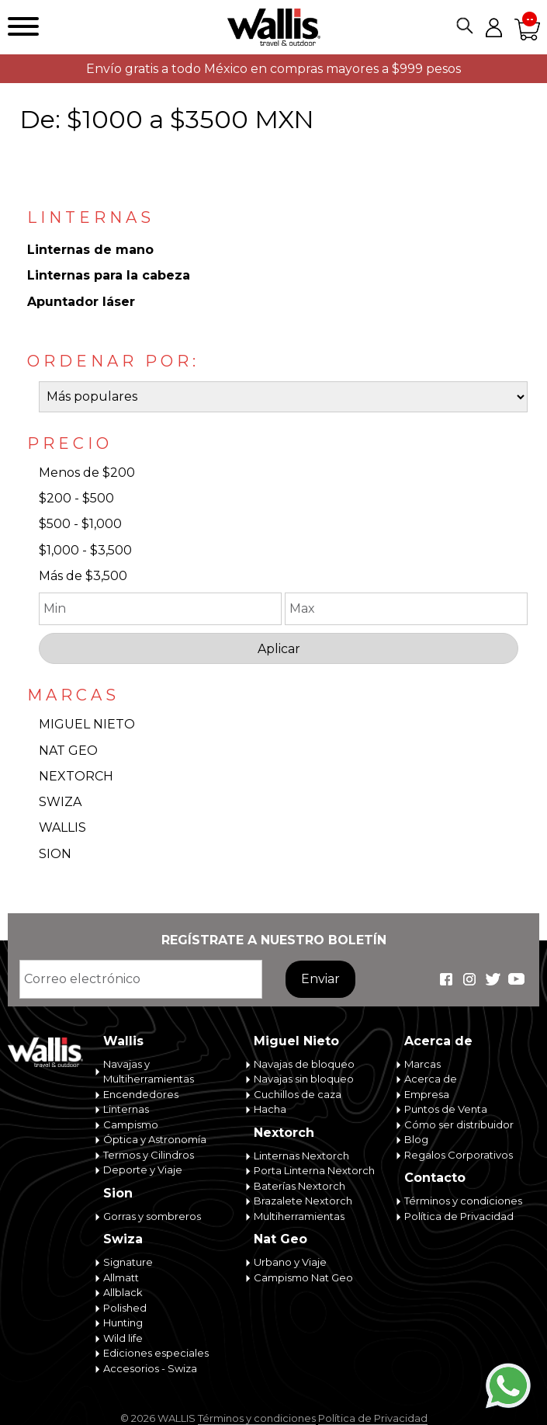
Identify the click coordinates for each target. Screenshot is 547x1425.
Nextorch (284, 1132)
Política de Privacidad (459, 1216)
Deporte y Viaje (142, 1169)
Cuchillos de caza (297, 1094)
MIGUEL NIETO (87, 724)
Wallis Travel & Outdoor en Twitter (492, 979)
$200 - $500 (76, 498)
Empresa (426, 1094)
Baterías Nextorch (299, 1186)
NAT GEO (68, 750)
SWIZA (60, 801)
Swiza (123, 1239)
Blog (416, 1139)
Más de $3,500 (83, 575)
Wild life (123, 1338)
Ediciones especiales (156, 1353)
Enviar (320, 978)
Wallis (123, 1041)
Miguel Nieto (296, 1041)
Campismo (130, 1124)
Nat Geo (280, 1239)
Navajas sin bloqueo (304, 1078)
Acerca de (438, 1041)
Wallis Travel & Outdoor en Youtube (516, 979)
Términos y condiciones (463, 1200)
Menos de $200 (87, 472)
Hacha (270, 1109)
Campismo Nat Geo (303, 1277)
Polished (125, 1308)
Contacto (435, 1177)
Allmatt (121, 1277)
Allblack (123, 1292)
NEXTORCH (76, 776)
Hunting (123, 1322)
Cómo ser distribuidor (459, 1124)
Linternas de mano (90, 249)
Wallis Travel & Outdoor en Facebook (446, 979)
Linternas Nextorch (301, 1155)
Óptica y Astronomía (154, 1139)
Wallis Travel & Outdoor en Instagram (469, 979)
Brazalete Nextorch (303, 1200)
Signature (128, 1262)
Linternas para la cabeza (108, 275)
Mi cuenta (493, 27)
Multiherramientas (299, 1216)
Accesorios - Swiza (150, 1368)
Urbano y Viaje (290, 1262)
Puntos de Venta (445, 1109)
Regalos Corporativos (458, 1155)
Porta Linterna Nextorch (314, 1170)
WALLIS (62, 827)
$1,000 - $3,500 (85, 550)
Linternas (126, 1109)
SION (55, 853)
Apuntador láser (81, 301)
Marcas (422, 1064)
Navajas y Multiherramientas (148, 1072)
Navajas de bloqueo (304, 1064)
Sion (118, 1193)
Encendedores (140, 1094)
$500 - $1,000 (80, 523)
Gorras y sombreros (152, 1216)
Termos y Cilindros (148, 1155)
